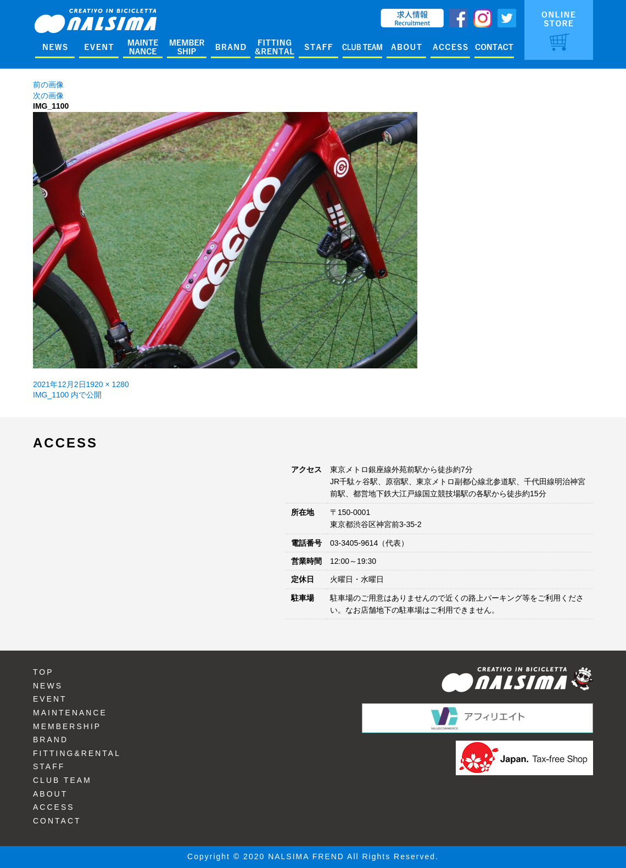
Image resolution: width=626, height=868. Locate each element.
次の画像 (48, 95)
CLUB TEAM (62, 780)
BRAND (50, 739)
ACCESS (54, 807)
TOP (43, 672)
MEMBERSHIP (67, 726)
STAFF (49, 766)
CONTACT (57, 820)
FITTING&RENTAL (77, 753)
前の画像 (48, 84)
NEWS (48, 685)
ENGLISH (358, 13)
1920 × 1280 (107, 384)
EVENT (50, 699)
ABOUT (50, 793)
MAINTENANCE (70, 712)
